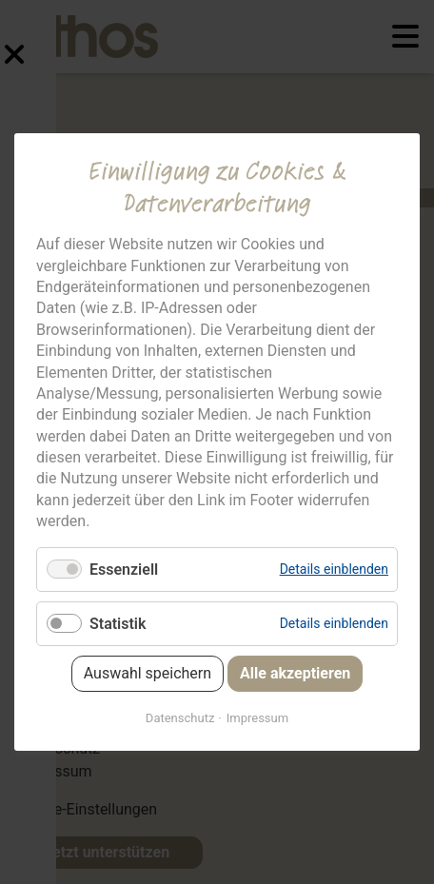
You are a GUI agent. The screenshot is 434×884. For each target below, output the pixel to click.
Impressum (257, 718)
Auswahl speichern (147, 673)
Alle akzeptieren (295, 673)
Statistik (117, 624)
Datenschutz (180, 718)
